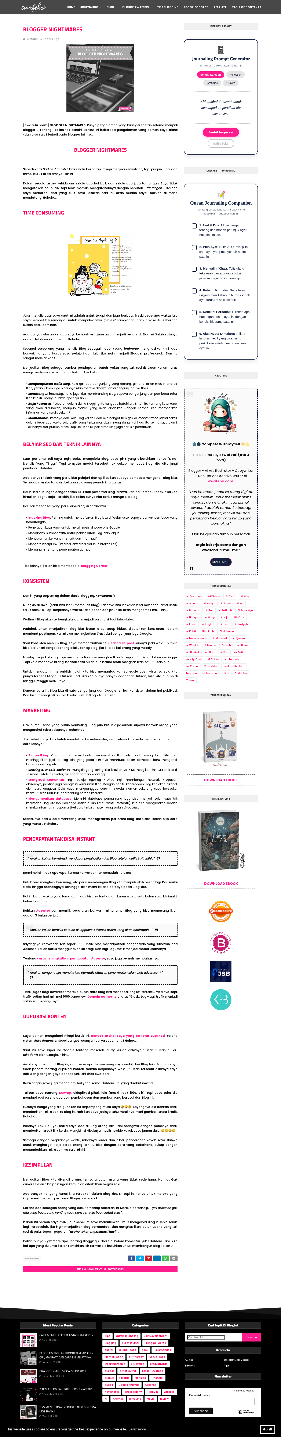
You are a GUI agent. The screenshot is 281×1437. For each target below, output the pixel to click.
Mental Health (114, 1356)
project (109, 1370)
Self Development (156, 1335)
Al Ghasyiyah (246, 610)
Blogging (32, 1258)
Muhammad (210, 673)
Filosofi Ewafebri (152, 1370)
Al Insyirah (208, 624)
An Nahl (226, 645)
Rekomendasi (163, 1349)
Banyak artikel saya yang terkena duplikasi (128, 1036)
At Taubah (232, 659)
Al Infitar (238, 617)
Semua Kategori (210, 74)
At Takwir (213, 659)
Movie (150, 1398)
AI (106, 1398)
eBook (109, 1384)
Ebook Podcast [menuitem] (196, 7)
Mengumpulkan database (50, 798)
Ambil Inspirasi (221, 132)
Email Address (200, 1394)
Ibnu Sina (135, 1398)
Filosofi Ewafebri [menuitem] (135, 7)
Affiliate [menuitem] (220, 7)
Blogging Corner (94, 566)
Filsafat (124, 1377)
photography (133, 1391)
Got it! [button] (267, 1429)
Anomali (118, 1398)
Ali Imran (210, 645)
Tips (107, 1335)
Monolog (140, 1377)
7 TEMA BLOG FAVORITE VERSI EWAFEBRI (65, 1388)
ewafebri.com (220, 481)
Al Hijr (224, 617)
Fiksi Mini (152, 1391)
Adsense (43, 910)
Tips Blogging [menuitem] (168, 7)
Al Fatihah (225, 610)
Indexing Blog (39, 517)
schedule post (122, 643)
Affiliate (169, 1391)
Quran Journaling (127, 1335)
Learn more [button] (137, 1429)
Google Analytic (128, 1384)
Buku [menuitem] (110, 7)
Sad (226, 673)
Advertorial (112, 1391)
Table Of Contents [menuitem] (246, 7)
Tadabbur (241, 673)
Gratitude (212, 82)
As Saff (238, 652)
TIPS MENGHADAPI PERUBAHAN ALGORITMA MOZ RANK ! (67, 1408)
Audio (189, 1359)
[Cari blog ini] (206, 1336)
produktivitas (158, 1363)
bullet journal (130, 1342)
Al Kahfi (191, 631)
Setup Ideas (157, 1356)
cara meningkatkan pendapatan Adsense (71, 958)
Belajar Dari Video (236, 1359)
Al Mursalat (220, 638)
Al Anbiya (209, 603)
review (164, 1398)
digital (109, 1349)
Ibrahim (239, 666)
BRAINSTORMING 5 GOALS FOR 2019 (62, 1370)
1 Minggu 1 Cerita (155, 1342)
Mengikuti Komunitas (46, 780)
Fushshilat (211, 666)
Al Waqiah (192, 645)
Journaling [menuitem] (89, 7)
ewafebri (32, 39)
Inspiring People (115, 1363)
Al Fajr (209, 610)
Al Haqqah (192, 617)
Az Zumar (192, 666)
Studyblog (137, 1363)
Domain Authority (102, 996)
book (145, 1349)
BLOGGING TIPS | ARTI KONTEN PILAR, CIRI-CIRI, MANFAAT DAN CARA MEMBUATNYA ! (66, 1354)
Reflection (235, 74)
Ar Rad (224, 652)
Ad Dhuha (213, 596)
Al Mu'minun (228, 631)
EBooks (190, 1364)
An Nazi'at (192, 652)
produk (109, 1377)
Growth (230, 82)
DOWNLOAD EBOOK (221, 780)
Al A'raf (230, 596)
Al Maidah (207, 631)
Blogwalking (38, 755)
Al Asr (239, 603)
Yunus (190, 680)
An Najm (242, 645)
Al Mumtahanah (196, 638)
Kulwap (65, 1093)
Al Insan (191, 624)
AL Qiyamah (194, 596)
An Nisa (210, 652)
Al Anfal (226, 603)
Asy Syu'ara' (194, 659)
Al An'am (192, 603)
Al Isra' (225, 624)
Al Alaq (244, 596)
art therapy (136, 1356)
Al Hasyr (210, 617)
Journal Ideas (127, 1349)
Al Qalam (239, 638)
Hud (226, 666)
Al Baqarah (193, 610)
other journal (128, 1370)
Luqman (191, 673)
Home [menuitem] (71, 7)
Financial (157, 1377)
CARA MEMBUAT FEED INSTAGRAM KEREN (66, 1334)
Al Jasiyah (241, 624)
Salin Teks (221, 143)
